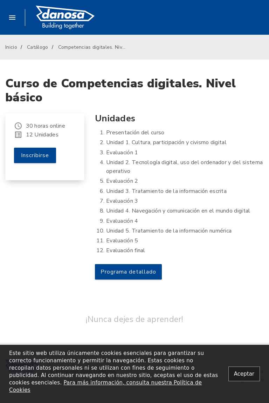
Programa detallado (128, 272)
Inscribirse (35, 155)
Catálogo (37, 47)
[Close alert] (244, 374)
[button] (15, 17)
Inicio (11, 47)
